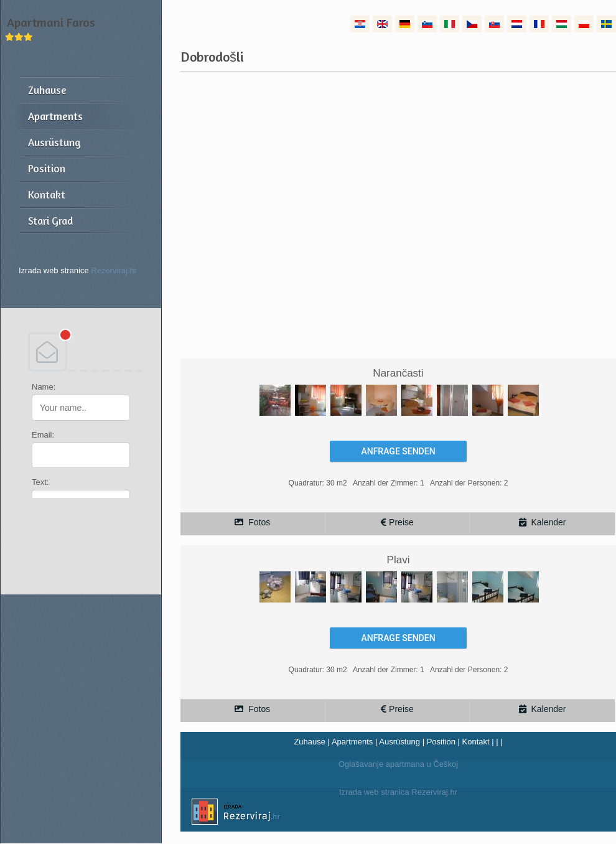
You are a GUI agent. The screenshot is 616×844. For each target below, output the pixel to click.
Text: (40, 482)
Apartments (352, 741)
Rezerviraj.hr (114, 270)
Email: (43, 434)
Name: (43, 387)
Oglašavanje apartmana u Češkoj (398, 764)
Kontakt (476, 741)
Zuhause (309, 741)
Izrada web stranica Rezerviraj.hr (318, 813)
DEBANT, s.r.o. (80, 352)
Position (441, 741)
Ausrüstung (399, 741)
